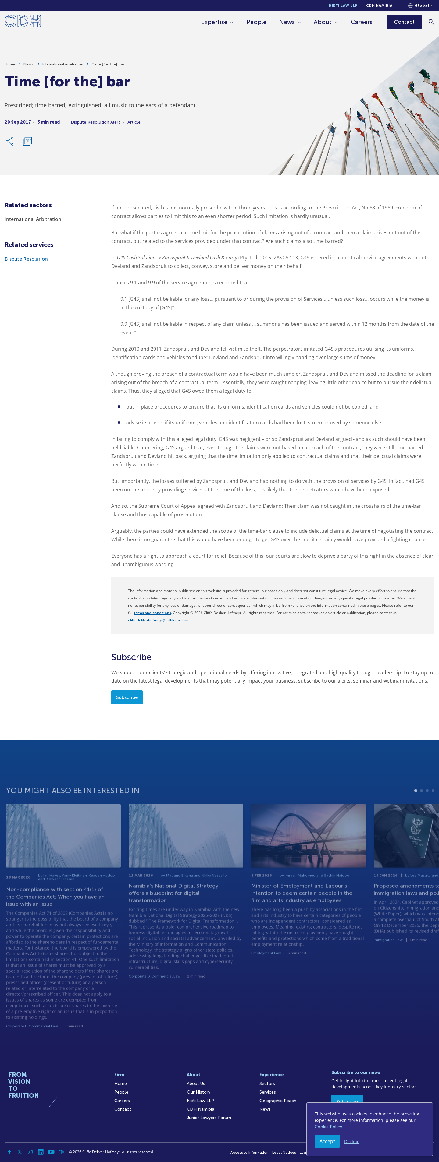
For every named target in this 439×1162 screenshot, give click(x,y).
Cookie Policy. (329, 1126)
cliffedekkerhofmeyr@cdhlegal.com (159, 620)
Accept (327, 1141)
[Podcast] (61, 1152)
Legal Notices (284, 1152)
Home (10, 65)
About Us (196, 1083)
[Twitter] (20, 1152)
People (256, 22)
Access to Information (249, 1152)
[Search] (431, 21)
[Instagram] (30, 1152)
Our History (198, 1092)
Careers (362, 22)
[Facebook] (9, 1152)
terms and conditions (152, 613)
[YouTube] (51, 1152)
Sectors (267, 1083)
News (287, 22)
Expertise (214, 22)
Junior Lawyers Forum (209, 1117)
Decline (351, 1141)
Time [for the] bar (107, 65)
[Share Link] (10, 142)
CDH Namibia (379, 5)
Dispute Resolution (26, 259)
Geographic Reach (277, 1100)
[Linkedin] (40, 1152)
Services (267, 1092)
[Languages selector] (420, 5)
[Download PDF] (27, 142)
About (323, 22)
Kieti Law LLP (343, 5)
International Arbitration (62, 65)
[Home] (23, 22)
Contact (122, 1109)
